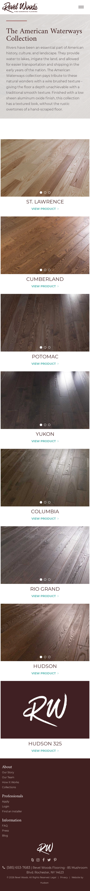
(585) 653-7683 (16, 868)
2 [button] (45, 192)
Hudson (44, 882)
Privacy (64, 877)
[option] (45, 168)
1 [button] (41, 192)
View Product (45, 209)
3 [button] (49, 192)
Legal (53, 877)
